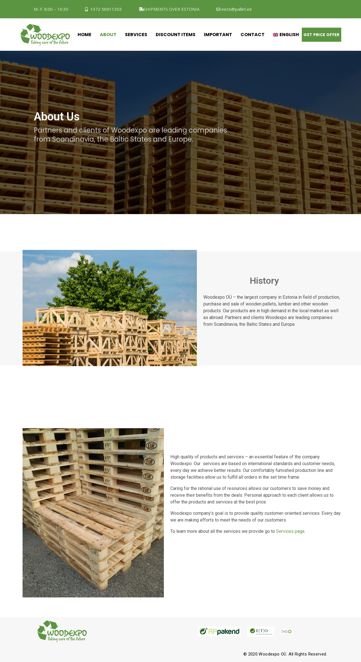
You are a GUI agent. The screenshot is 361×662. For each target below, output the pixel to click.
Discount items (175, 34)
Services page (290, 531)
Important (218, 34)
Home (84, 34)
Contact (253, 34)
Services (136, 34)
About (108, 34)
